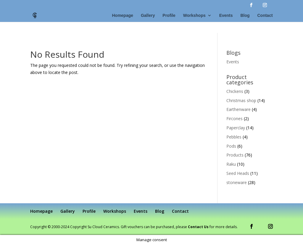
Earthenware (238, 109)
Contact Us (198, 226)
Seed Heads (237, 173)
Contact (265, 15)
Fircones (234, 118)
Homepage (122, 15)
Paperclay (235, 127)
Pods (231, 146)
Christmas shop (241, 100)
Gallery (148, 15)
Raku (231, 164)
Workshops (194, 15)
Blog (244, 15)
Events (226, 15)
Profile (168, 15)
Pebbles (233, 137)
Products (235, 155)
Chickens (234, 91)
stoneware (236, 182)
